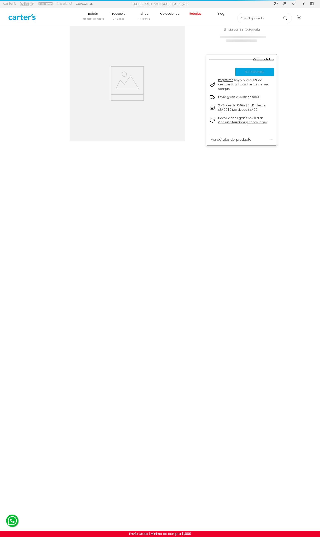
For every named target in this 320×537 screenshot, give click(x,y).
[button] (263, 59)
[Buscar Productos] (285, 18)
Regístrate (225, 80)
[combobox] (264, 18)
